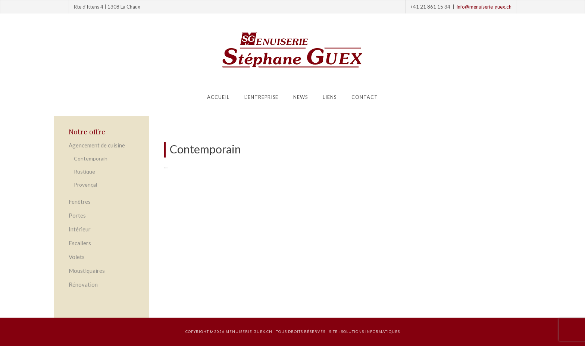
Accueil (218, 97)
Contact (364, 97)
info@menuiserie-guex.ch (484, 7)
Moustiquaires (87, 270)
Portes (77, 215)
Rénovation (83, 284)
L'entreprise (261, 97)
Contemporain (90, 158)
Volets (77, 256)
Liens (330, 97)
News (300, 97)
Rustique (84, 171)
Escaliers (80, 243)
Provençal (85, 184)
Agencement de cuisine (97, 145)
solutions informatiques (370, 332)
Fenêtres (80, 201)
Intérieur (80, 229)
